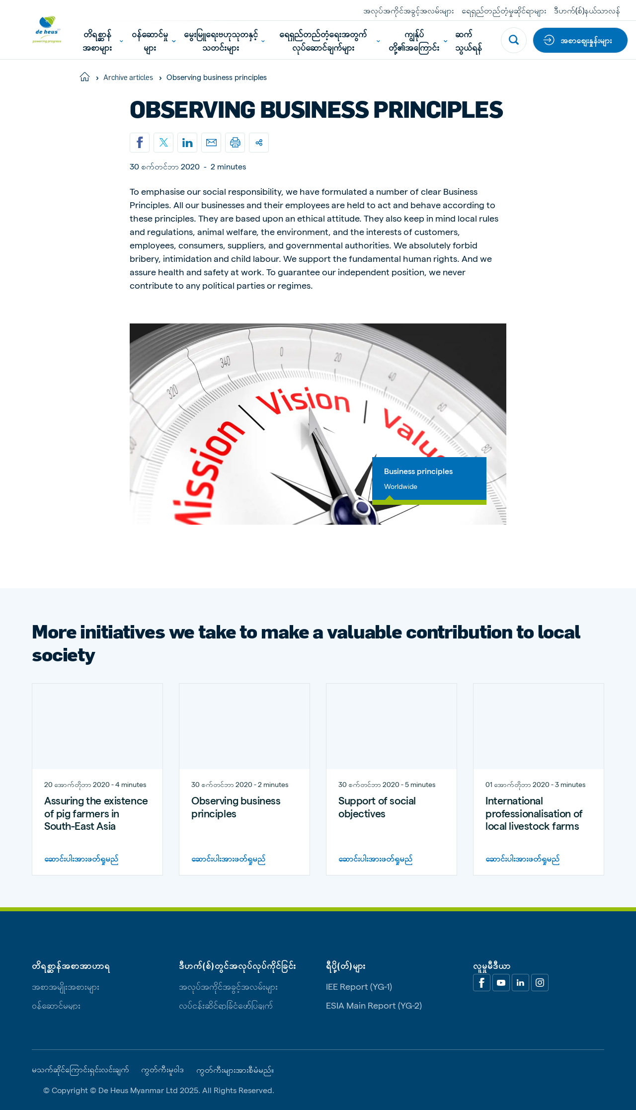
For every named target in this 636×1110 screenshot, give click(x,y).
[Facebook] (481, 982)
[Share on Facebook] (140, 143)
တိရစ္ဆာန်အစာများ (102, 40)
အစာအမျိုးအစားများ (65, 986)
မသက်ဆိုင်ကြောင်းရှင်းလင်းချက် (80, 1069)
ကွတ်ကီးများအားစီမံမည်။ (235, 1069)
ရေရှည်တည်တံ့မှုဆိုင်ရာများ (504, 10)
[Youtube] (501, 982)
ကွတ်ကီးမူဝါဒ (162, 1069)
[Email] (211, 143)
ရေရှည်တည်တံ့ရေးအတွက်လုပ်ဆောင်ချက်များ (329, 40)
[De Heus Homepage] (39, 29)
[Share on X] (163, 143)
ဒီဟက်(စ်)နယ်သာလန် (587, 10)
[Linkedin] (187, 143)
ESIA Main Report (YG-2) (374, 1005)
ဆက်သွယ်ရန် (468, 40)
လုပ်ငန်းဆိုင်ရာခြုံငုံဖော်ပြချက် (226, 1005)
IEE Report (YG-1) (359, 986)
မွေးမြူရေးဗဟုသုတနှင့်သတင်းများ (224, 40)
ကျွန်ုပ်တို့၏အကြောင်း (418, 40)
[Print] (235, 143)
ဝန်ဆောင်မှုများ (154, 40)
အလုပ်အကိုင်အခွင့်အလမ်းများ (408, 10)
